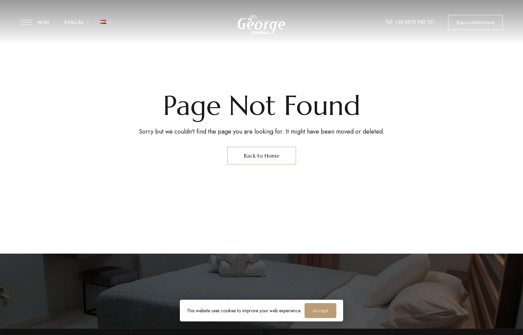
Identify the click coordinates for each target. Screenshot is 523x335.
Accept (320, 311)
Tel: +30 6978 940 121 (410, 22)
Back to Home (261, 155)
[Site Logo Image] (261, 24)
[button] (475, 22)
